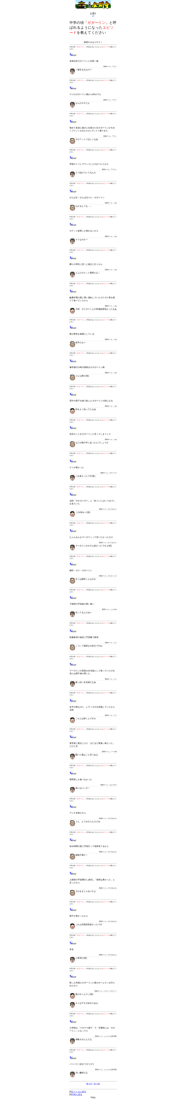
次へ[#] (97, 1084)
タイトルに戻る (79, 1091)
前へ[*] (89, 1084)
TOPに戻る (77, 1094)
